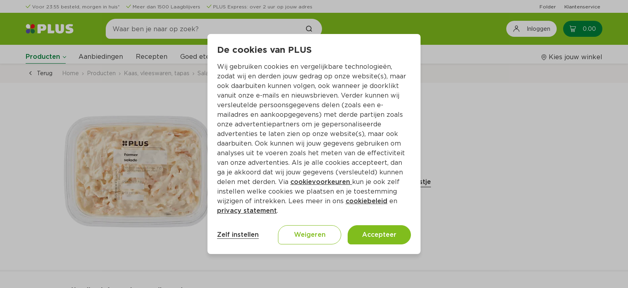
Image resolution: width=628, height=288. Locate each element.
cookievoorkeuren (321, 182)
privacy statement (247, 210)
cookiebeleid (366, 201)
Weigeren (310, 234)
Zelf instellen (238, 234)
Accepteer (379, 234)
